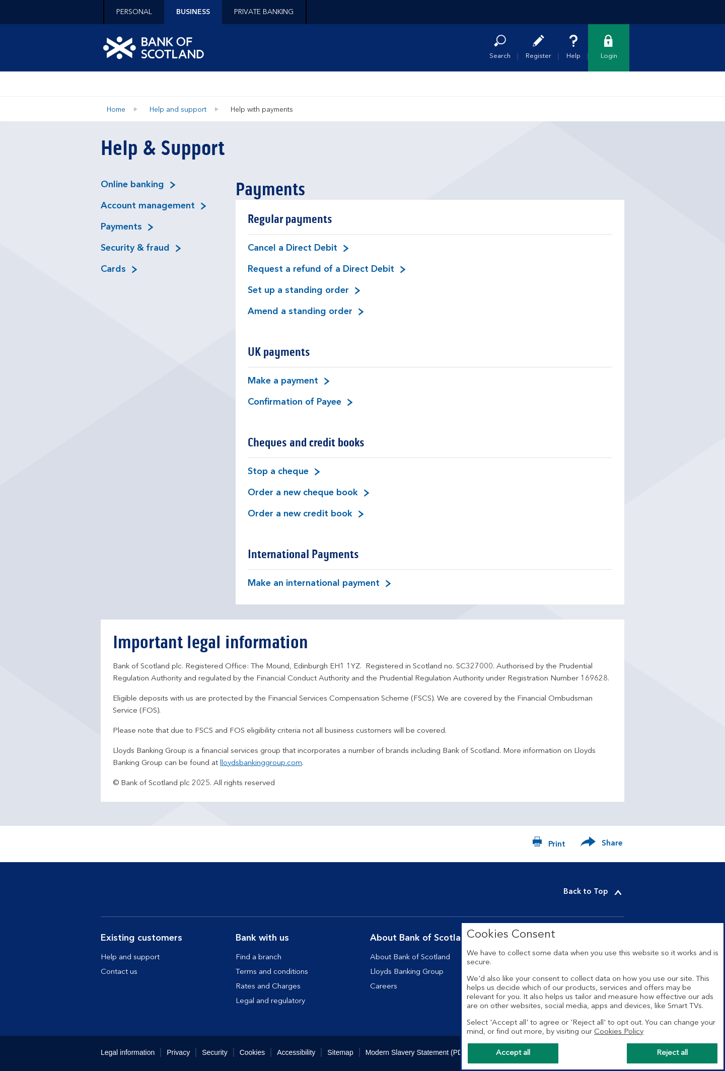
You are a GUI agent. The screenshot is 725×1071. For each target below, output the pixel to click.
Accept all (513, 1053)
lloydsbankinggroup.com (261, 763)
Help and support (178, 109)
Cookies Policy (618, 1032)
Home (116, 109)
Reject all (672, 1053)
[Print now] (548, 844)
